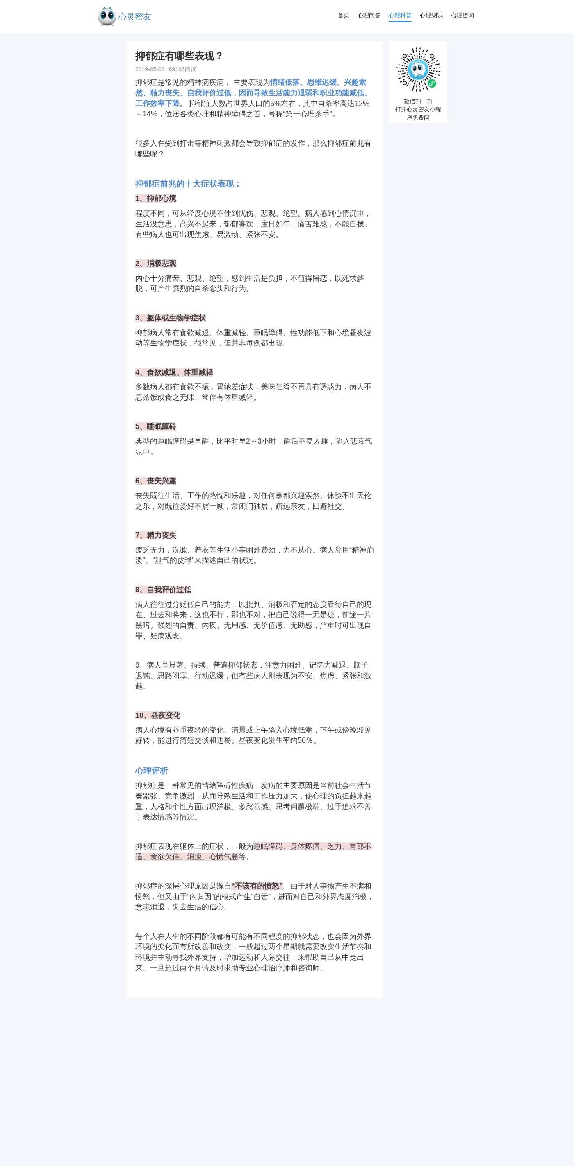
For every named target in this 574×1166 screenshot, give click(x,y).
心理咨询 (462, 15)
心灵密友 (134, 16)
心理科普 (400, 15)
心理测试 (431, 15)
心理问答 (369, 15)
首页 (343, 15)
